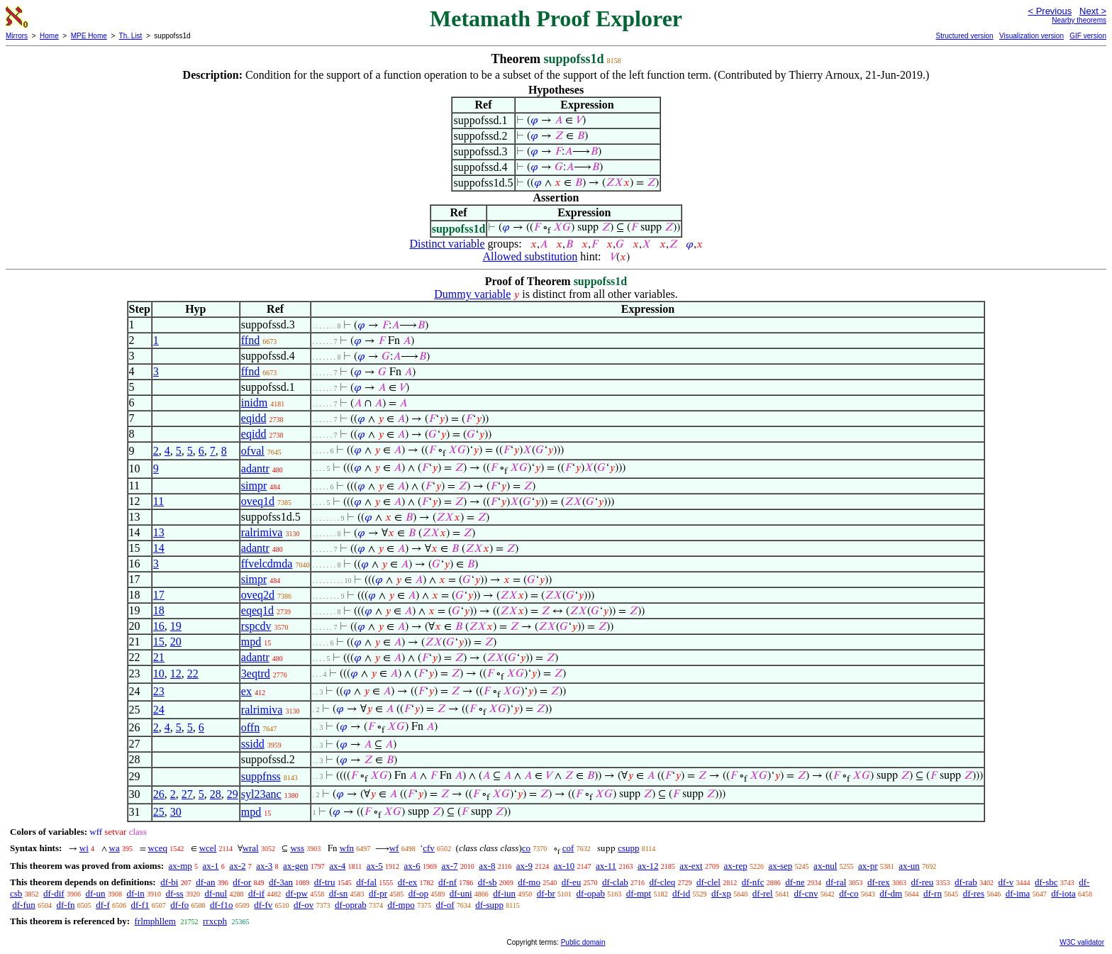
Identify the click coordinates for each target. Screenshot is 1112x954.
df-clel (708, 882)
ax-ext (690, 865)
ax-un (909, 865)
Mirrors (17, 36)
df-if (256, 893)
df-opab (591, 893)
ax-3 (264, 865)
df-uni (461, 893)
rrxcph (215, 921)
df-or (242, 882)
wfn (347, 848)
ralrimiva (262, 532)
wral (251, 848)
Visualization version (1031, 36)
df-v (1006, 882)
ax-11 (606, 865)
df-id (681, 893)
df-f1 (140, 904)
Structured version (964, 36)
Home (49, 36)
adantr (255, 468)
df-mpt (638, 893)
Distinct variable (446, 244)
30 (176, 812)
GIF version (1087, 36)
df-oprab (351, 904)
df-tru (324, 882)
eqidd (254, 418)
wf (394, 848)
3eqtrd (255, 673)
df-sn (338, 893)
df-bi (169, 882)
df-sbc (1046, 882)
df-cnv (806, 893)
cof (568, 848)
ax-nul (825, 865)
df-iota (1063, 893)
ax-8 (487, 865)
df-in (135, 893)
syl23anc (261, 794)
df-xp (721, 893)
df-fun (23, 904)
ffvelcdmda (267, 564)
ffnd (250, 340)
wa (114, 848)
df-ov (303, 904)
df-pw (297, 893)
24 (159, 710)
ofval (253, 451)
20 (176, 642)
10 (159, 673)
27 (187, 794)
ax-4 (337, 865)
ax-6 (412, 865)
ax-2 (237, 865)
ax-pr (867, 865)
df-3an (281, 882)
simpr (254, 485)
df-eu (571, 882)
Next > (1092, 11)
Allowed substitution (529, 256)
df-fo (179, 904)
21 (159, 657)
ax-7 (449, 865)
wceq (157, 848)
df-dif (54, 893)
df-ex (407, 882)
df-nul (215, 893)
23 (159, 691)
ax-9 (524, 865)
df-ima (1018, 893)
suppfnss (261, 776)
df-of (444, 904)
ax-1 (211, 865)
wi (84, 848)
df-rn (932, 893)
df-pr (378, 893)
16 (159, 626)
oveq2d (257, 595)
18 (159, 610)
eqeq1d (257, 610)
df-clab (615, 882)
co (526, 848)
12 (176, 673)
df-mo (529, 882)
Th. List (131, 36)
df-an (205, 882)
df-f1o (221, 904)
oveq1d (257, 501)
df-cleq (662, 882)
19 (176, 626)
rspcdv (256, 626)
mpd (251, 642)
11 (158, 501)
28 (215, 794)
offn (250, 727)
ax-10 (564, 865)
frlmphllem (155, 921)
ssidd (253, 744)
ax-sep (780, 865)
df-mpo (400, 904)
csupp (628, 848)
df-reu (922, 882)
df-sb (487, 882)
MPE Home (89, 36)
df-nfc (753, 882)
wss (297, 848)
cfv (429, 848)
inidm (254, 402)
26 (159, 794)
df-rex (878, 882)
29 (232, 794)
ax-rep (735, 865)
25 (159, 812)
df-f (103, 904)
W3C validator (1082, 942)
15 (159, 642)
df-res (973, 893)
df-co (848, 893)
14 (159, 548)
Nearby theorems (1079, 20)
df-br (546, 893)
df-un (95, 893)
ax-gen (295, 865)
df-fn (66, 904)
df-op (418, 893)
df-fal (366, 882)
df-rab (966, 882)
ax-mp (180, 865)
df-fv (263, 904)
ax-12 (648, 865)
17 (159, 595)
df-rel (762, 893)
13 (159, 532)
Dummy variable (472, 294)
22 (193, 673)
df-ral (835, 882)
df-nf (447, 882)
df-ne (794, 882)
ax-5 (375, 865)
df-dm (890, 893)
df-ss (174, 893)
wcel (208, 848)
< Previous (1050, 11)
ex (246, 691)
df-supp (489, 904)
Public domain (583, 942)
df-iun (504, 893)
